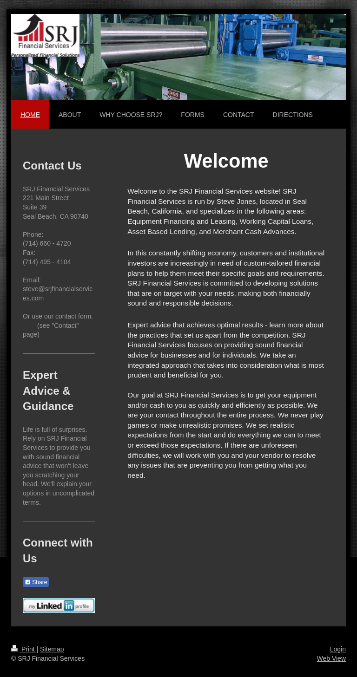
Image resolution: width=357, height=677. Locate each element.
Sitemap (52, 649)
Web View (331, 658)
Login (338, 649)
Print (24, 649)
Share (36, 582)
